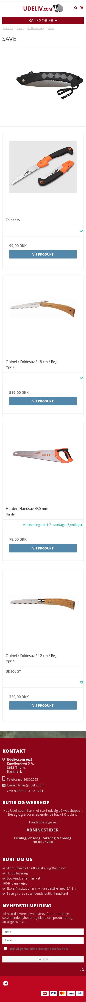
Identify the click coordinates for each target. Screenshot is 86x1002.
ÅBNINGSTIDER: (43, 830)
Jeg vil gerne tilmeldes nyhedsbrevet (46, 948)
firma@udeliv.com (31, 785)
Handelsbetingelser (43, 822)
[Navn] (43, 931)
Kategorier (43, 20)
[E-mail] (43, 940)
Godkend (43, 959)
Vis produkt (43, 254)
